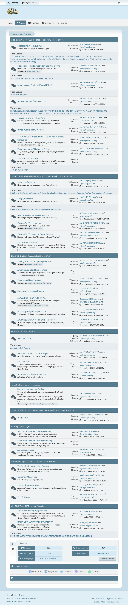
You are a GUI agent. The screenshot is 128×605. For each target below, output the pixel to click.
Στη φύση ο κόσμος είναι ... (89, 319)
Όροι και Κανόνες (108, 602)
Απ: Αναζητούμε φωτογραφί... (90, 449)
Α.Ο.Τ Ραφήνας (24, 338)
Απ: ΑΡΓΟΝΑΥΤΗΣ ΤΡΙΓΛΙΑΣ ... (91, 352)
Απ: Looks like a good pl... (89, 394)
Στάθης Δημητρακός (87, 120)
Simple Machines (29, 598)
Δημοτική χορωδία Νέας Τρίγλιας (32, 270)
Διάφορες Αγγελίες (25, 450)
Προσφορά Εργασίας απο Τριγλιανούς (34, 440)
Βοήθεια (97, 602)
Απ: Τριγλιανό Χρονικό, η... (89, 485)
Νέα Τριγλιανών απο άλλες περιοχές (33, 215)
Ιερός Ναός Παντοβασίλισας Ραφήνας (52, 193)
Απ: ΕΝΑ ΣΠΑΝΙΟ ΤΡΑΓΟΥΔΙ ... (91, 98)
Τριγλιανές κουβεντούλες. (28, 485)
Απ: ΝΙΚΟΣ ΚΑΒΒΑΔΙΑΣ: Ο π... (91, 494)
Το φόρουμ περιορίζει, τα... (89, 511)
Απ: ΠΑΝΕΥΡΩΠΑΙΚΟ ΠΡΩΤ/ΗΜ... (93, 373)
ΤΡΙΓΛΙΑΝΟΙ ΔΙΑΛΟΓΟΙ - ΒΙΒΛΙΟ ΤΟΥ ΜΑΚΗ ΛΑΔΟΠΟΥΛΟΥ (33, 78)
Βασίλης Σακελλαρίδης (88, 69)
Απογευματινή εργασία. (88, 431)
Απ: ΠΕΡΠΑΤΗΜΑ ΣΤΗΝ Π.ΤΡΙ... (92, 127)
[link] (35, 572)
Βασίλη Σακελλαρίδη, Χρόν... (90, 475)
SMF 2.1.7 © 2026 (13, 598)
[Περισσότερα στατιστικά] (107, 558)
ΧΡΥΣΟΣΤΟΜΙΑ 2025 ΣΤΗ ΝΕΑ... (92, 279)
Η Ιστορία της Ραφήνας (75, 193)
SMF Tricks (19, 595)
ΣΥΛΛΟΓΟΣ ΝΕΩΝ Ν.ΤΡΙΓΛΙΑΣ (31, 298)
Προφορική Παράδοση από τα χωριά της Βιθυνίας (39, 66)
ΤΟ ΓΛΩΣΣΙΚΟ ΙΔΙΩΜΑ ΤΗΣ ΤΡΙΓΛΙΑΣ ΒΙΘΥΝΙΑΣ (63, 113)
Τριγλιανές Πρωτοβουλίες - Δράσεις (33, 466)
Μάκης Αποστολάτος (34, 71)
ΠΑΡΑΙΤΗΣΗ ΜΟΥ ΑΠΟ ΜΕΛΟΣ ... (92, 260)
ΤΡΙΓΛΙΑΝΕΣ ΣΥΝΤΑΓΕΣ (28, 158)
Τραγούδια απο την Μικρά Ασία (31, 118)
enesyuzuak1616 (103, 553)
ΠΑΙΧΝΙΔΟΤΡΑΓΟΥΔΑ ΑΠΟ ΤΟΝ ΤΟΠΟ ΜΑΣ (27, 113)
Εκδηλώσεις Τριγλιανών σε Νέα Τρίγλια (25, 209)
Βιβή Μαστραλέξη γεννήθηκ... (90, 213)
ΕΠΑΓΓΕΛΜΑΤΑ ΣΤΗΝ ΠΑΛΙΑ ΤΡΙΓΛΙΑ (34, 85)
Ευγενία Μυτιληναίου (87, 47)
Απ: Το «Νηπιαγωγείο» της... (90, 181)
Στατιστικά (23, 543)
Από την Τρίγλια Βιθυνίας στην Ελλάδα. (61, 59)
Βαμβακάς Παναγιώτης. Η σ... (90, 466)
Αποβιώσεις (22, 417)
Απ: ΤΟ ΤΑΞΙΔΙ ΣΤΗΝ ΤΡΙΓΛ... (91, 243)
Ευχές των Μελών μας (27, 477)
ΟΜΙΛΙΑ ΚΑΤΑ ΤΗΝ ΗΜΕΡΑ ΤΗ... (92, 138)
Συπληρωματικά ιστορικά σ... (90, 310)
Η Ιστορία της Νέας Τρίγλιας (51, 209)
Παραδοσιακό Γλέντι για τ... (90, 299)
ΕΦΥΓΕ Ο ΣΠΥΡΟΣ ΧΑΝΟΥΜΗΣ (92, 415)
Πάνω (119, 602)
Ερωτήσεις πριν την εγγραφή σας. (32, 510)
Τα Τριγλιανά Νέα (25, 198)
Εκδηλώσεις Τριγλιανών (28, 242)
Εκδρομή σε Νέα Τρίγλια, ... (90, 288)
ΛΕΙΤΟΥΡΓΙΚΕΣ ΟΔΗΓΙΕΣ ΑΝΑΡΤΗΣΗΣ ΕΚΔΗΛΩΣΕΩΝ (70, 536)
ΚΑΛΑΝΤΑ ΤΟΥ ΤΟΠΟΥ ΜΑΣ (96, 111)
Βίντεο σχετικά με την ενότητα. (30, 129)
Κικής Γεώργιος (85, 291)
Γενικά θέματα (23, 497)
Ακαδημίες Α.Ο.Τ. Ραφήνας (20, 348)
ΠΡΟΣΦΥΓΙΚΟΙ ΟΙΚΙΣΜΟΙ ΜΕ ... (92, 362)
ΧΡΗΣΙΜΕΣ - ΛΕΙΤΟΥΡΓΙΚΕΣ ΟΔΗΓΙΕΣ (35, 522)
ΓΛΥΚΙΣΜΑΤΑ (23, 170)
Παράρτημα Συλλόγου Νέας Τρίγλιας (39, 283)
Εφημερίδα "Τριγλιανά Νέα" (29, 223)
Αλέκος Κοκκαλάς (86, 200)
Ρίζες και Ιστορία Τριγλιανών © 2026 (106, 598)
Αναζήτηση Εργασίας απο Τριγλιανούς (34, 431)
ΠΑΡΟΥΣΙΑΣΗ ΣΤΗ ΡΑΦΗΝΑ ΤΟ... (92, 149)
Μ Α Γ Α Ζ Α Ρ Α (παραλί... (89, 197)
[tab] (13, 544)
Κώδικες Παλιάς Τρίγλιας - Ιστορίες (56, 56)
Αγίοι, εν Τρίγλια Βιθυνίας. (36, 59)
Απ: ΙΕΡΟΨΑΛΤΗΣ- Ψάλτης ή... (91, 82)
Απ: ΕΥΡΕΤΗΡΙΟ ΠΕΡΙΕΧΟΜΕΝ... (92, 223)
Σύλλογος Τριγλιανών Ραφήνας (31, 291)
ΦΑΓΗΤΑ (13, 170)
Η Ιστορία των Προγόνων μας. (30, 45)
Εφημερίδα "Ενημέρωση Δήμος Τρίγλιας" (35, 234)
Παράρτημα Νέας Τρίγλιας (29, 280)
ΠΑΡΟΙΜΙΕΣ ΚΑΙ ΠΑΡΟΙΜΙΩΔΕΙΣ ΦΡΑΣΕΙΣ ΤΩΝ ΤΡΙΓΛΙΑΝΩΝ (34, 111)
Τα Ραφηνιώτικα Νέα (26, 182)
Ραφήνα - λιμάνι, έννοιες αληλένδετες (98, 193)
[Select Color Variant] (119, 2)
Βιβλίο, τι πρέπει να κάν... (89, 523)
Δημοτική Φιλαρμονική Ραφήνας (31, 311)
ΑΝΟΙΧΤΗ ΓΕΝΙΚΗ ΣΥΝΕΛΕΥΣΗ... (92, 336)
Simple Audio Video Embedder (18, 601)
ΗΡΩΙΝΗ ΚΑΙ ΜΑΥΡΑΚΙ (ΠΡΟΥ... (92, 117)
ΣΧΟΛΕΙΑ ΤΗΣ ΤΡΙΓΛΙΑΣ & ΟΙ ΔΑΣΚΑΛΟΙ (26, 56)
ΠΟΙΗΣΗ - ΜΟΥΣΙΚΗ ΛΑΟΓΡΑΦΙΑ (71, 111)
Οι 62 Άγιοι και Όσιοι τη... (89, 44)
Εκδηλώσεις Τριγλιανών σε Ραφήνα (23, 193)
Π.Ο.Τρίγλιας (23, 361)
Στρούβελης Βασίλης (87, 184)
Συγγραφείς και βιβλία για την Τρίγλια (33, 149)
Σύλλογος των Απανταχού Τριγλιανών (34, 261)
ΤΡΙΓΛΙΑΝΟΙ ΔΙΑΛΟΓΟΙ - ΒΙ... (90, 66)
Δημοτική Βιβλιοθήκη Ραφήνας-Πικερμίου (36, 319)
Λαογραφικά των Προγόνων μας (31, 101)
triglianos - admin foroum (89, 101)
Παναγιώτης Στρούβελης (89, 434)
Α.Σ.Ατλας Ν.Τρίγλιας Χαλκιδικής (32, 374)
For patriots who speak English (30, 389)
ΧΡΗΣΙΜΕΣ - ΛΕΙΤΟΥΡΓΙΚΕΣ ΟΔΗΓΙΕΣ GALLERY (29, 536)
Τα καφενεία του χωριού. (19, 95)
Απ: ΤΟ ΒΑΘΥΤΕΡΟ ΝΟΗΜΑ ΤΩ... (92, 232)
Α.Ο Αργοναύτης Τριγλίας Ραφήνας (33, 353)
